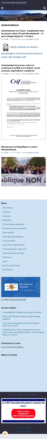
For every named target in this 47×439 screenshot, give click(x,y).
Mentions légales (23, 428)
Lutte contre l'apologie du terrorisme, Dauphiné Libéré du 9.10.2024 (21, 324)
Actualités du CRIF (32, 39)
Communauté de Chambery (14, 253)
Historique (7, 216)
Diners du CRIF (8, 233)
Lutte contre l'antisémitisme (14, 245)
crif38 (6, 39)
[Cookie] (5, 434)
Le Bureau (7, 212)
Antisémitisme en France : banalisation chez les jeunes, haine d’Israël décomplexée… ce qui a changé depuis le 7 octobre (22, 33)
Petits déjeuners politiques (13, 237)
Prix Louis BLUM (9, 241)
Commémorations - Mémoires (14, 249)
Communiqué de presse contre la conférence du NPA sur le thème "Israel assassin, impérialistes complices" (20, 68)
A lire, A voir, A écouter (11, 266)
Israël (5, 261)
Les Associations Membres (13, 224)
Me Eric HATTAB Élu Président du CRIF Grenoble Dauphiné (21, 318)
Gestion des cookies (23, 431)
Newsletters (7, 220)
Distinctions (7, 257)
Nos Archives (8, 270)
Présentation (8, 208)
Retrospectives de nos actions (14, 228)
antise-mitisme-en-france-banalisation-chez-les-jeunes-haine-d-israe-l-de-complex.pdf (22, 52)
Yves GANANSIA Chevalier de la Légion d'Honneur (22, 312)
